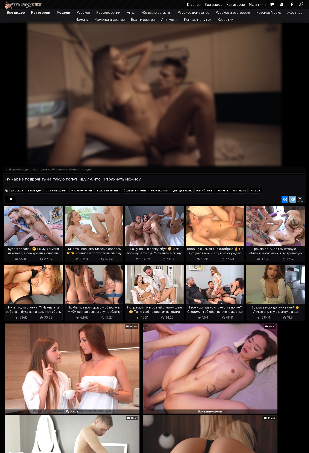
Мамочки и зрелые (110, 20)
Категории (235, 4)
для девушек (182, 191)
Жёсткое (294, 13)
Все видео (213, 4)
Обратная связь (47, 447)
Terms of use (25, 447)
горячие (222, 191)
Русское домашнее (193, 13)
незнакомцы (159, 191)
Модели (63, 13)
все (255, 191)
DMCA (10, 447)
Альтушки (169, 20)
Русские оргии (108, 13)
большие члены (135, 191)
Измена (82, 20)
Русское (83, 13)
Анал (131, 13)
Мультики (257, 4)
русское (17, 191)
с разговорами (56, 191)
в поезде (34, 191)
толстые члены (108, 191)
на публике (204, 191)
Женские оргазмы (156, 13)
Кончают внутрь (197, 20)
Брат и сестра (143, 20)
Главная (194, 4)
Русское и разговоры (233, 13)
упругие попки (81, 191)
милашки (239, 191)
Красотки (225, 20)
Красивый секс (268, 13)
